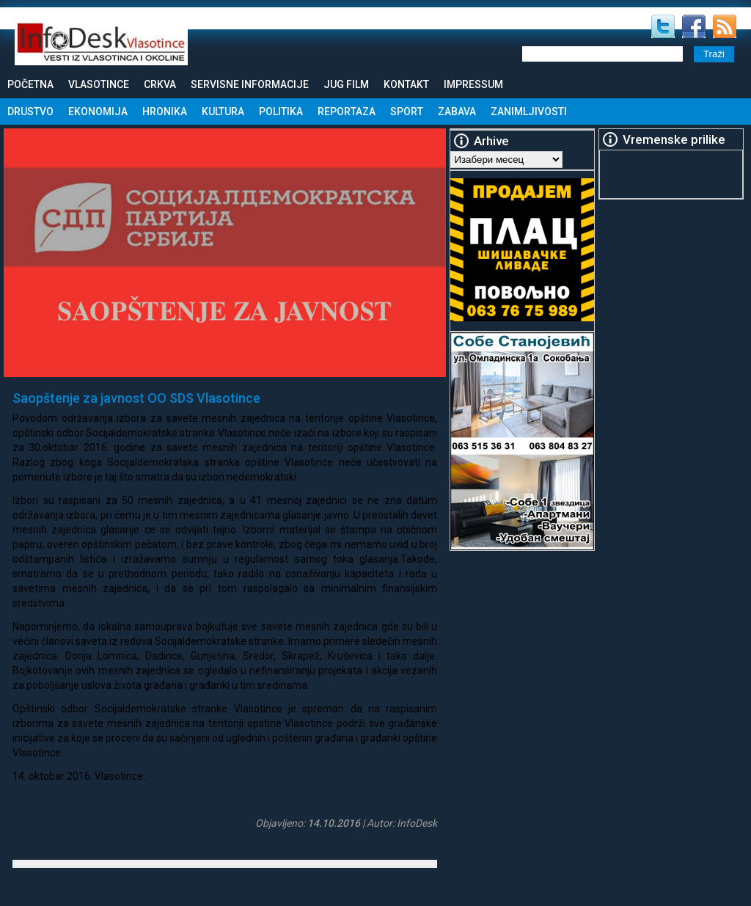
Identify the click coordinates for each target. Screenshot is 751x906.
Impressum (473, 84)
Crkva (160, 84)
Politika (281, 111)
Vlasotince (98, 84)
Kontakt (406, 84)
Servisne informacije (250, 84)
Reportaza (347, 111)
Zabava (457, 111)
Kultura (223, 111)
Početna (30, 84)
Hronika (164, 111)
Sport (406, 111)
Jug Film (346, 84)
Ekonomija (98, 111)
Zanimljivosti (529, 111)
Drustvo (30, 111)
